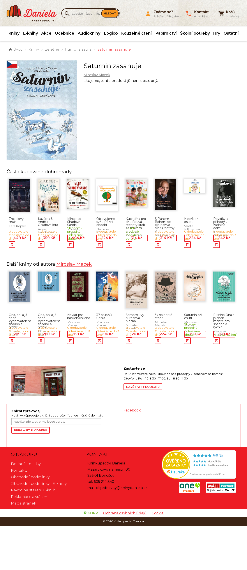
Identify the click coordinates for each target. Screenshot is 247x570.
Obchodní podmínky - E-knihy (39, 484)
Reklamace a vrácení (29, 497)
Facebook (132, 410)
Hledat (110, 13)
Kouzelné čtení (136, 33)
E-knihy (30, 33)
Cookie (158, 513)
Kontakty (19, 470)
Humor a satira (78, 49)
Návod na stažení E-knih (33, 490)
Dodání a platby (26, 464)
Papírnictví (166, 33)
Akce (46, 33)
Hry (216, 33)
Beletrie (52, 49)
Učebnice (64, 33)
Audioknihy (89, 33)
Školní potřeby (195, 33)
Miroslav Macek (97, 75)
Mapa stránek (23, 503)
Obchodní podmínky (30, 477)
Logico (111, 33)
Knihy (13, 33)
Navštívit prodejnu (143, 386)
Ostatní (231, 33)
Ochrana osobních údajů (124, 513)
